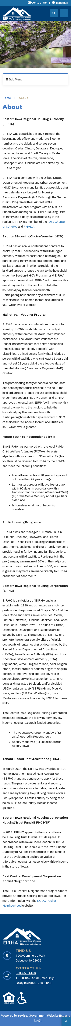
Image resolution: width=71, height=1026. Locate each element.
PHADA (28, 226)
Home (6, 98)
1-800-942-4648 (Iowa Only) (35, 978)
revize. (23, 1015)
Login (38, 1020)
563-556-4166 (26, 973)
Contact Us (39, 2)
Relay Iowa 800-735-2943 (33, 982)
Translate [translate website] (60, 2)
